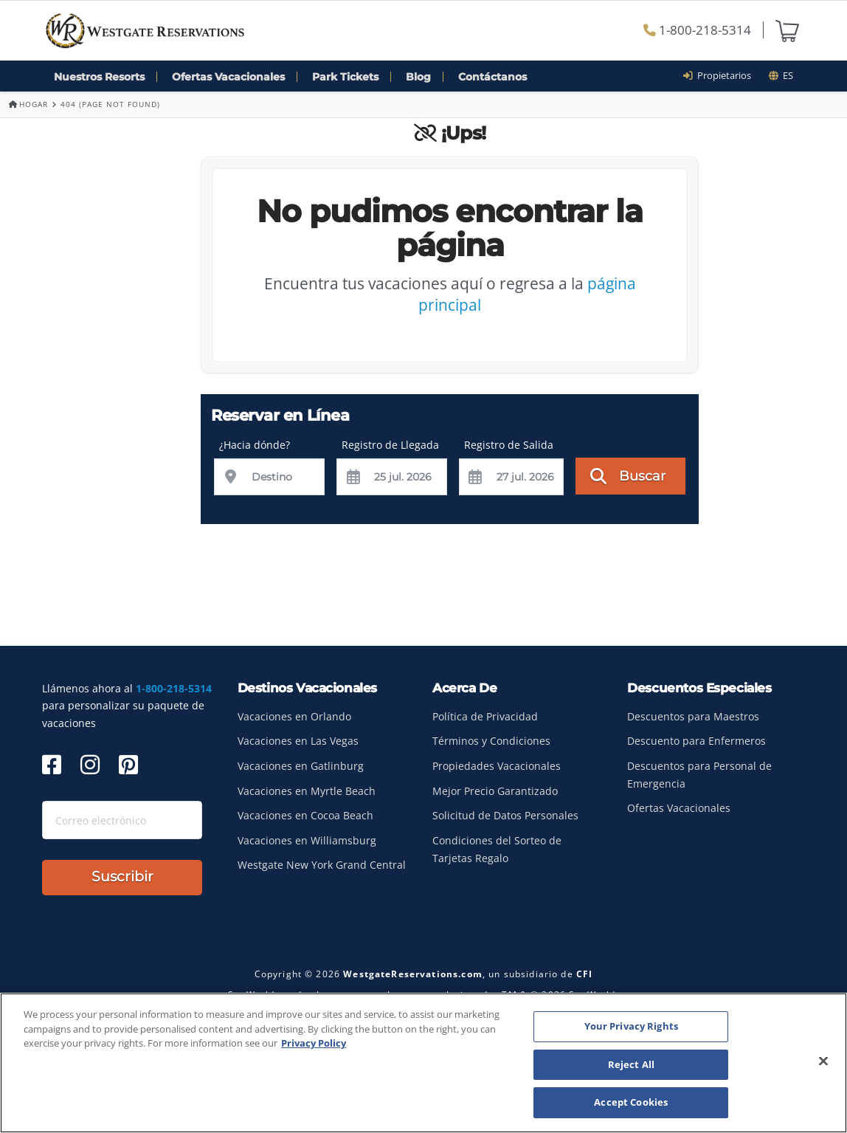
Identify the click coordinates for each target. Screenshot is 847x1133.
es (781, 75)
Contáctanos (492, 77)
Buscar (628, 475)
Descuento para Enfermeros (696, 741)
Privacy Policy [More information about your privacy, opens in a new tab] (313, 1043)
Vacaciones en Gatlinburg (301, 766)
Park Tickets (345, 77)
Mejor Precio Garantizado (495, 791)
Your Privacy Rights (631, 1026)
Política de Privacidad (485, 716)
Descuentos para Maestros (693, 716)
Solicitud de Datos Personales (505, 815)
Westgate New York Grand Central (322, 865)
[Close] (823, 1061)
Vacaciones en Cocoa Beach (305, 815)
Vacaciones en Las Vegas (298, 741)
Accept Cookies (631, 1102)
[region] (423, 1063)
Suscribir (122, 876)
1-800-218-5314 (697, 29)
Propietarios (722, 75)
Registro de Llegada (390, 445)
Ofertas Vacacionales (228, 77)
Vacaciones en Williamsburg (307, 840)
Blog (418, 77)
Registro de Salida (508, 445)
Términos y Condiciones (491, 741)
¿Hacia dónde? (254, 445)
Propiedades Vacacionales (496, 766)
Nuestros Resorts (99, 77)
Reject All (631, 1064)
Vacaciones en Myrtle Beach (307, 791)
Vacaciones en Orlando (294, 716)
